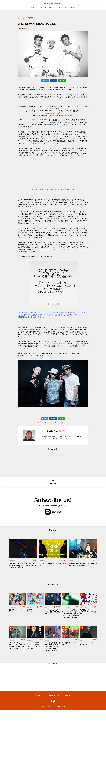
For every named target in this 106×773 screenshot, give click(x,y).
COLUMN (63, 560)
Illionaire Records (55, 423)
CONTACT (66, 695)
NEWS (30, 18)
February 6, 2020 (67, 115)
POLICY (52, 695)
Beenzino (40, 423)
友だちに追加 (53, 512)
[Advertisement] (53, 459)
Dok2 (46, 423)
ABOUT (38, 695)
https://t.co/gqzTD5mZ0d (53, 113)
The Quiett (65, 423)
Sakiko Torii (26, 28)
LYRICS (23, 607)
